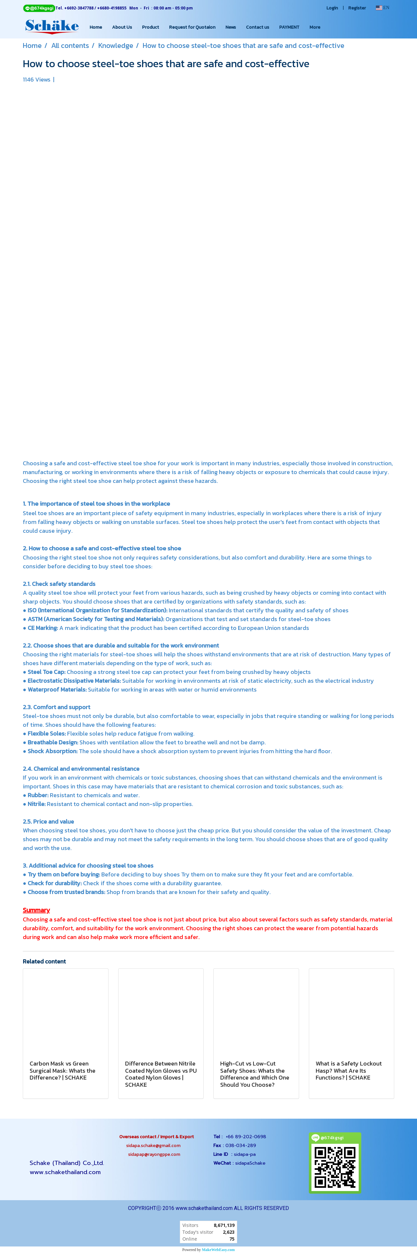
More (314, 27)
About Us (122, 27)
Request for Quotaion (192, 27)
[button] (331, 27)
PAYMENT (289, 27)
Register (357, 8)
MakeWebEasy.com (218, 1249)
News (230, 27)
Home (96, 27)
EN (382, 7)
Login (332, 8)
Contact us (257, 27)
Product (150, 27)
